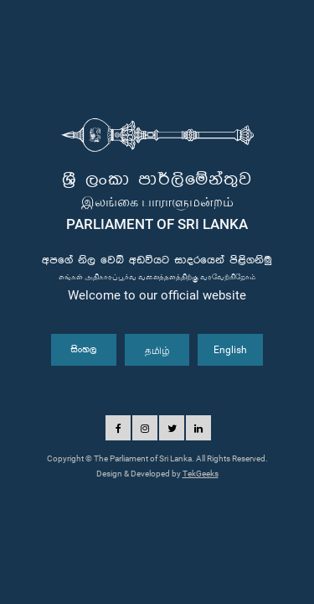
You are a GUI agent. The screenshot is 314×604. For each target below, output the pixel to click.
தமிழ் (157, 350)
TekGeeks (201, 473)
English (230, 350)
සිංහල (83, 350)
